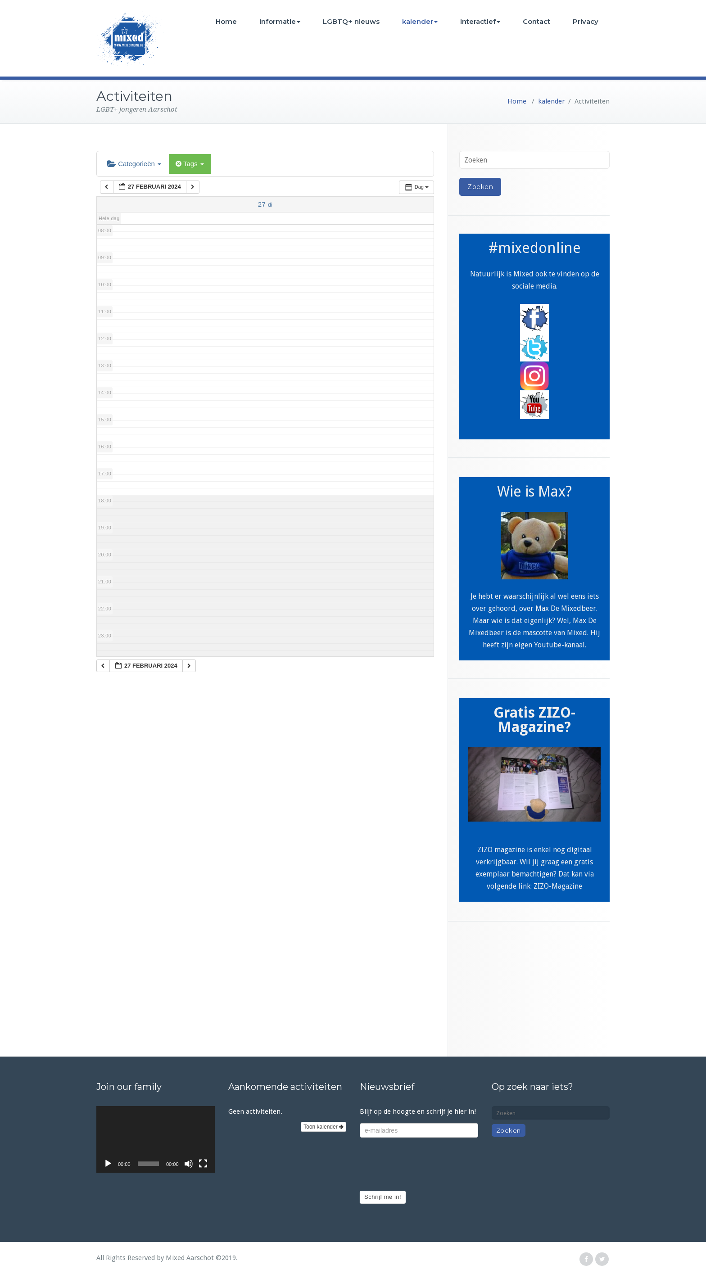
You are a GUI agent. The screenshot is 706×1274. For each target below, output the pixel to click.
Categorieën (134, 163)
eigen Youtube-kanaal (550, 645)
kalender (420, 21)
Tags (190, 163)
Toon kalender (323, 1127)
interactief (480, 21)
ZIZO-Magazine (558, 886)
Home (226, 21)
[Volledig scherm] (203, 1163)
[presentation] (428, 1164)
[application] (155, 1139)
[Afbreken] (188, 1163)
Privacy (585, 21)
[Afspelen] (108, 1163)
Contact (536, 21)
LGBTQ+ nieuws (351, 21)
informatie (279, 21)
